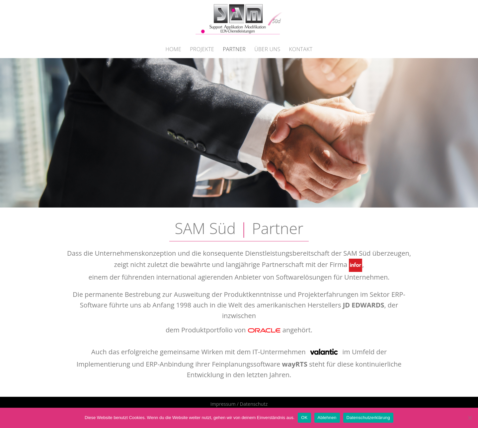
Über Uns (267, 49)
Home (173, 49)
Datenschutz (254, 404)
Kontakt (301, 49)
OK (304, 417)
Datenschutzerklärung (368, 417)
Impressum (223, 404)
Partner (234, 49)
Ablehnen (327, 417)
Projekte (202, 49)
